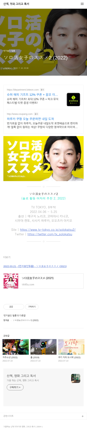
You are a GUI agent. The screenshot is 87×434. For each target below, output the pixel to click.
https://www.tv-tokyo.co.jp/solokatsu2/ (48, 229)
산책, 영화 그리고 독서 (16, 4)
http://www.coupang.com (20, 114)
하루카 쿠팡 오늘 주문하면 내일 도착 (30, 119)
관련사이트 (8, 416)
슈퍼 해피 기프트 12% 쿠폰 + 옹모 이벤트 (32, 95)
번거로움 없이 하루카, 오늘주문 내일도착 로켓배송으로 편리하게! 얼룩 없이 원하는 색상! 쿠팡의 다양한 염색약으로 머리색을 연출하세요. (42, 125)
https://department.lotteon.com (23, 89)
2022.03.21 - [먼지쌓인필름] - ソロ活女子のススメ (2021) (35, 266)
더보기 (6, 257)
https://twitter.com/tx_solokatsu (49, 234)
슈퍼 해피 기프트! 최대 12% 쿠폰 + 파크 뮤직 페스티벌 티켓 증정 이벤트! (32, 101)
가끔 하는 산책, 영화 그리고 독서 (23, 380)
